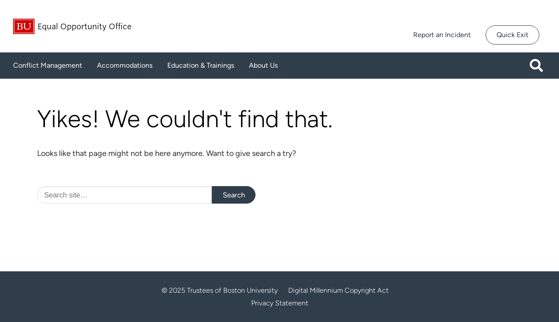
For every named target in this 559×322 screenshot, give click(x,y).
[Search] (124, 195)
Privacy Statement (279, 303)
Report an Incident (442, 35)
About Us (263, 65)
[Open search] (539, 65)
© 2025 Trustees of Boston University (220, 290)
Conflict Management (47, 65)
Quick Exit (512, 35)
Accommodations (124, 65)
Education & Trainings (200, 65)
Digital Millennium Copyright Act (338, 290)
